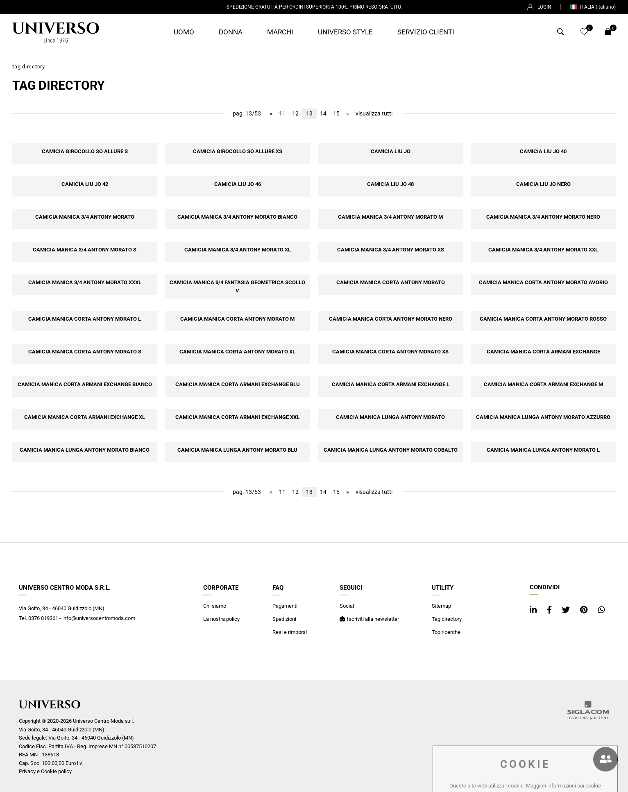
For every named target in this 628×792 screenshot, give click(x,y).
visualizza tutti (374, 113)
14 (323, 113)
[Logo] (55, 32)
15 (336, 113)
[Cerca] (560, 33)
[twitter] (567, 610)
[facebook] (550, 610)
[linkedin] (534, 610)
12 (295, 113)
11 (282, 113)
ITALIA (593, 7)
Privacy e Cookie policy (45, 771)
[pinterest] (585, 610)
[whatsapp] (601, 610)
